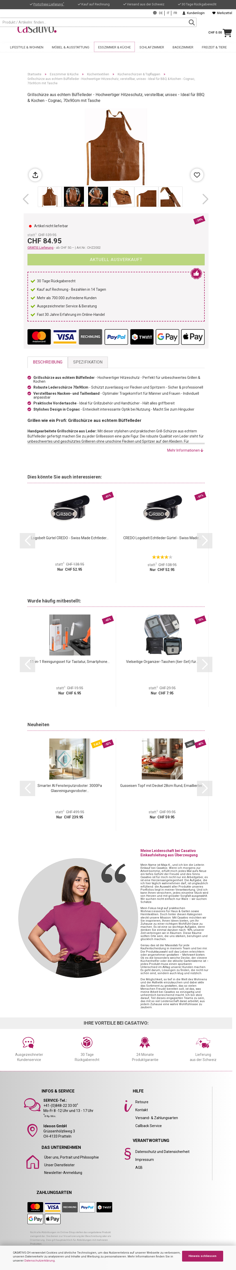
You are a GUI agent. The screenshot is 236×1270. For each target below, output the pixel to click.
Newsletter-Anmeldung (63, 1173)
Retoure (141, 1102)
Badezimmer (183, 49)
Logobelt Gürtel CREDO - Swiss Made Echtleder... (70, 538)
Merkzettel (222, 13)
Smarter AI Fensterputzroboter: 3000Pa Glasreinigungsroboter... (69, 788)
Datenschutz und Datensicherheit (162, 1152)
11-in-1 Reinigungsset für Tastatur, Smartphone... (70, 662)
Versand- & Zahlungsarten (156, 1118)
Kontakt (141, 1110)
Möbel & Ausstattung (70, 49)
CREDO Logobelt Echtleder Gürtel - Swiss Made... (162, 538)
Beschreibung (47, 362)
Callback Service (148, 1126)
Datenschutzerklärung (39, 1260)
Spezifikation (87, 362)
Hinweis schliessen (202, 1256)
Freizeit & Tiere (214, 49)
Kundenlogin (194, 13)
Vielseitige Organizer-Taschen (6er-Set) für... (162, 662)
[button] (25, 199)
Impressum (144, 1160)
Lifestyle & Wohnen (26, 49)
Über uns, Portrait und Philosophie (71, 1157)
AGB (139, 1167)
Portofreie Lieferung (48, 4)
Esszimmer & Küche (114, 49)
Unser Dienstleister (59, 1165)
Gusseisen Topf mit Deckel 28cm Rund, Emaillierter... (162, 786)
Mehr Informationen (185, 450)
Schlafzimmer (151, 49)
